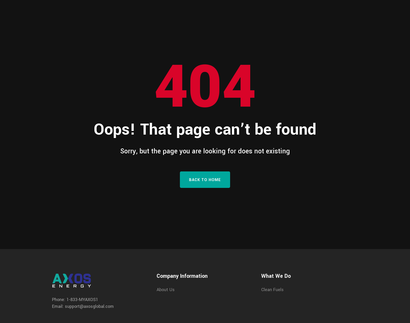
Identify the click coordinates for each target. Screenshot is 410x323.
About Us (166, 290)
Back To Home (205, 180)
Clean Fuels (272, 290)
